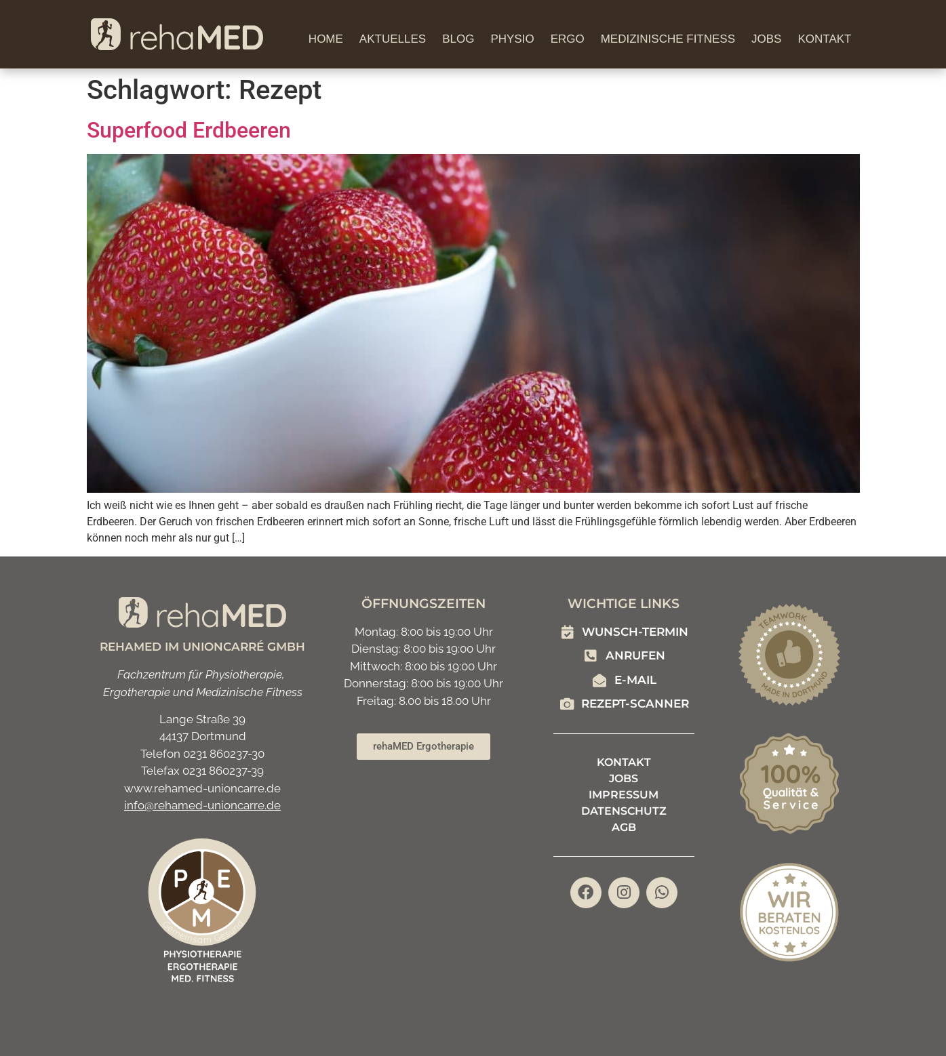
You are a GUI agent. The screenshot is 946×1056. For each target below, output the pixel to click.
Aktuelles (392, 39)
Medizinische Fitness (668, 39)
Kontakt (824, 39)
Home (326, 39)
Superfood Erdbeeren (189, 130)
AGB (624, 827)
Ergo (568, 39)
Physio (512, 39)
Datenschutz (624, 811)
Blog (458, 39)
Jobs (766, 39)
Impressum (623, 794)
